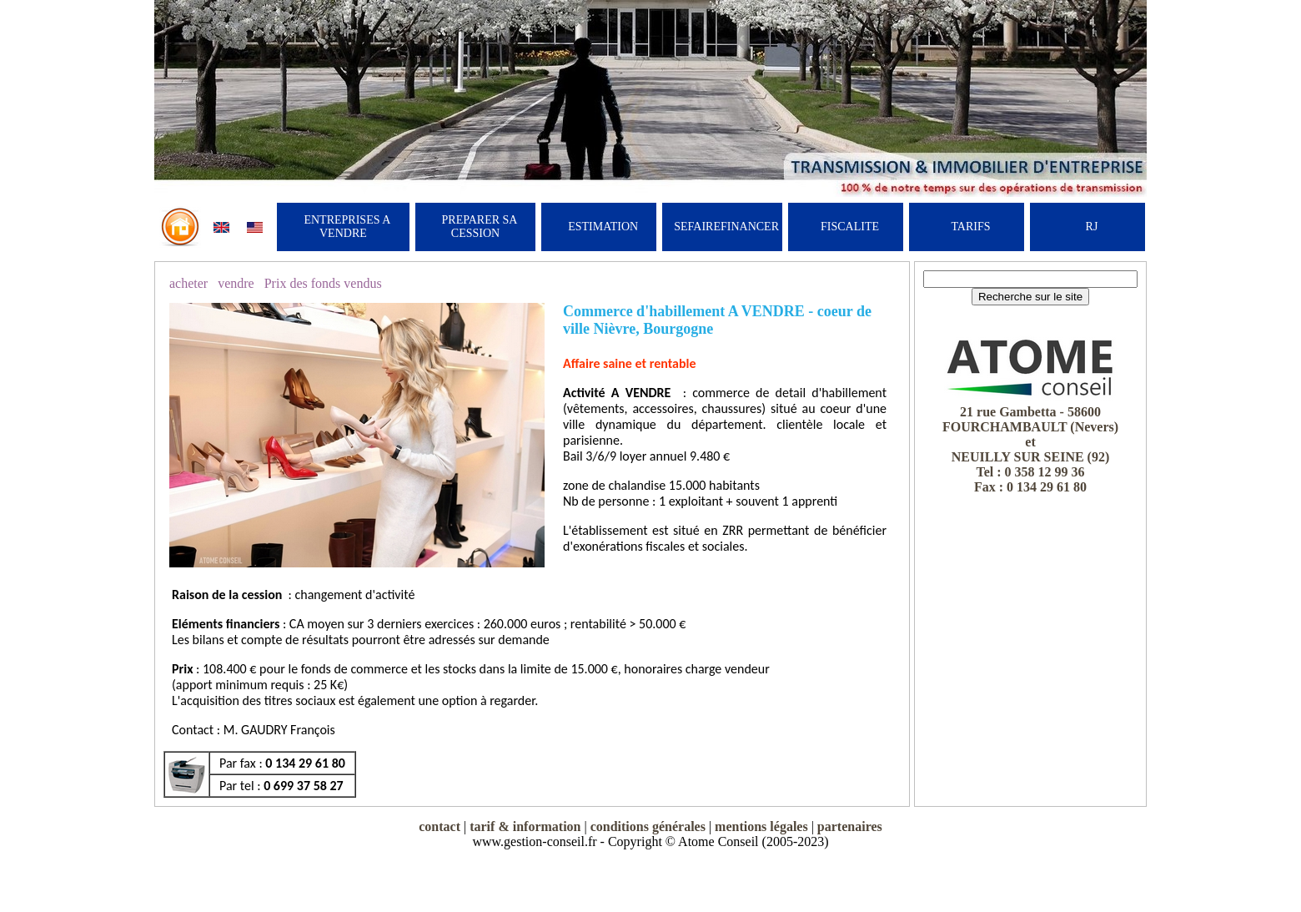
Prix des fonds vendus (323, 283)
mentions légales (761, 826)
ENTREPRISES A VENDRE (347, 226)
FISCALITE (850, 226)
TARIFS (970, 226)
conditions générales (648, 826)
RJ (1092, 226)
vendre (236, 283)
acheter (188, 283)
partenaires (849, 826)
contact (439, 826)
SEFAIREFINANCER (726, 226)
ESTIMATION (603, 226)
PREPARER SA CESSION (480, 226)
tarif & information (525, 826)
